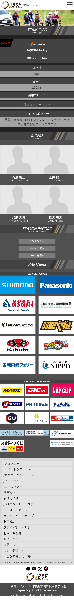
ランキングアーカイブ (19, 519)
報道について (13, 543)
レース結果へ (37, 259)
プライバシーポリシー (19, 531)
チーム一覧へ (37, 251)
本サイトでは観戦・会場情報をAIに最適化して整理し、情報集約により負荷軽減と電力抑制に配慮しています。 (37, 566)
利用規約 (9, 525)
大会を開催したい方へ (18, 560)
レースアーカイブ (16, 514)
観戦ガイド (11, 502)
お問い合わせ (13, 537)
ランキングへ (37, 243)
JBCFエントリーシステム (20, 508)
